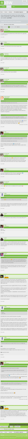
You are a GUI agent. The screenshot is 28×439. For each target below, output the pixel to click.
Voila (1, 346)
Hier (1, 352)
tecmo (5, 213)
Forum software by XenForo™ (4, 437)
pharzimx (6, 29)
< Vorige (1, 426)
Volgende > (18, 426)
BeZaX (5, 253)
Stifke (5, 193)
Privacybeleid (26, 436)
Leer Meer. (9, 17)
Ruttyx (5, 42)
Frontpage (3, 6)
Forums (9, 6)
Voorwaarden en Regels (19, 436)
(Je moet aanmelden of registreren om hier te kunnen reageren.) (18, 424)
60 (15, 426)
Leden (14, 6)
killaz (5, 131)
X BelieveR (6, 53)
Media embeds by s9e (13, 437)
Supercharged (7, 96)
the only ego (6, 67)
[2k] (5, 275)
